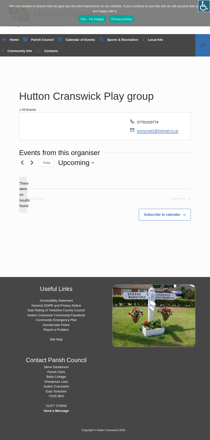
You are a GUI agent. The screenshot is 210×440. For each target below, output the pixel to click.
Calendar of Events (76, 40)
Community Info (17, 51)
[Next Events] (32, 163)
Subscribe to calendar (162, 215)
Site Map (56, 339)
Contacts (47, 51)
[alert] (23, 195)
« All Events (27, 109)
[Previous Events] (22, 163)
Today (46, 163)
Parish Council (38, 40)
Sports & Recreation (118, 40)
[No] (203, 13)
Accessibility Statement (56, 300)
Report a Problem (56, 329)
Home (10, 40)
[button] (202, 45)
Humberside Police (56, 325)
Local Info (153, 40)
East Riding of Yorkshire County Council (56, 310)
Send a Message (56, 411)
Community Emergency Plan (56, 320)
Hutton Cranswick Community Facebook (56, 315)
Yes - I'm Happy (92, 19)
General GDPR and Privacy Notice (56, 305)
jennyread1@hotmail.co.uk (157, 131)
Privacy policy (121, 19)
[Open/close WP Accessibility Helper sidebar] (204, 6)
